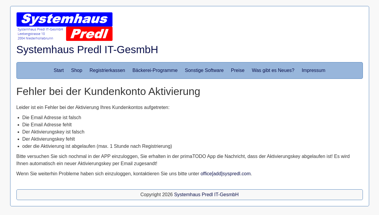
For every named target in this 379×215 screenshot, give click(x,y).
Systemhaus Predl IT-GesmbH (87, 49)
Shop (76, 70)
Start (59, 70)
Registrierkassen (107, 70)
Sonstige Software (204, 70)
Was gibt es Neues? (273, 70)
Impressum (313, 70)
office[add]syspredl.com (225, 173)
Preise (237, 70)
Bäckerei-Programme (154, 70)
